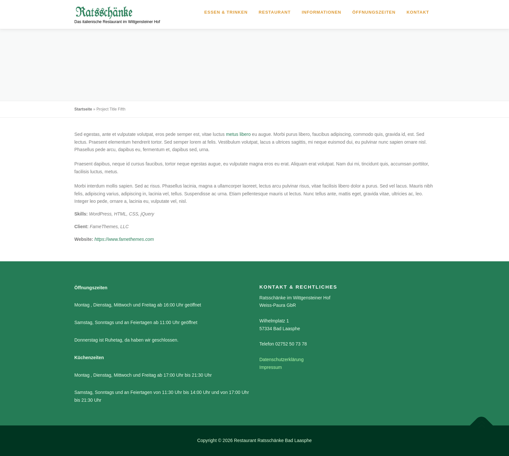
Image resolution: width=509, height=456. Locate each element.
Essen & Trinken (225, 12)
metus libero (238, 134)
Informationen (321, 12)
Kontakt (417, 12)
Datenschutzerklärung (281, 359)
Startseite (83, 109)
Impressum (270, 367)
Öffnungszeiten (373, 12)
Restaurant (275, 12)
